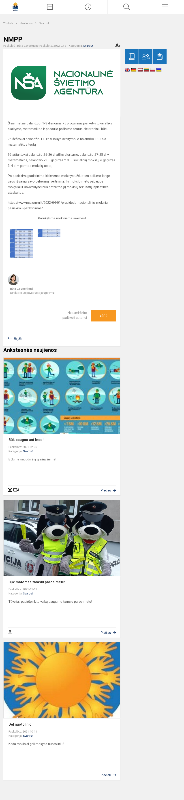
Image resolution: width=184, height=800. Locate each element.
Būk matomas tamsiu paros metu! (37, 582)
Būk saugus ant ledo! (26, 440)
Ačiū (103, 315)
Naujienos (26, 23)
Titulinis (8, 23)
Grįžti (18, 338)
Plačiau (106, 490)
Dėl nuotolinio (20, 724)
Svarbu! (44, 23)
